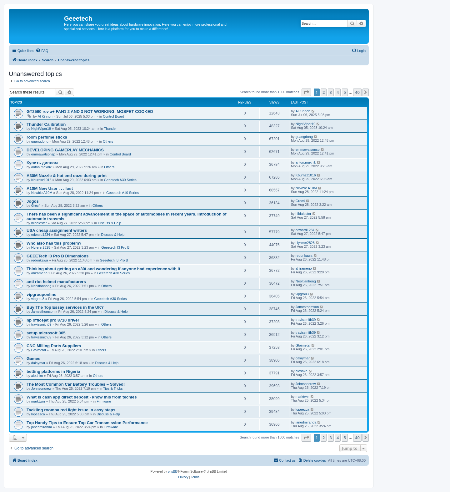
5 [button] (345, 92)
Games (33, 358)
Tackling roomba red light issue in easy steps (71, 410)
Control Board (113, 116)
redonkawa (39, 260)
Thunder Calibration (46, 124)
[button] (306, 92)
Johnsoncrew (41, 388)
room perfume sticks (47, 137)
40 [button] (357, 92)
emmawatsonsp (43, 154)
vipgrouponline (41, 294)
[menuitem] (42, 50)
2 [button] (323, 92)
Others (108, 141)
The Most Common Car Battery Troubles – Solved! (76, 384)
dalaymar (38, 363)
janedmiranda (41, 427)
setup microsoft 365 (46, 333)
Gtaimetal (38, 350)
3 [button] (331, 92)
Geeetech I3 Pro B (115, 247)
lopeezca (38, 414)
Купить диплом (42, 162)
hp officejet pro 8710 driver (53, 320)
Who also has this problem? (54, 243)
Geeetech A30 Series (120, 180)
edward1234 (40, 234)
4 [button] (338, 92)
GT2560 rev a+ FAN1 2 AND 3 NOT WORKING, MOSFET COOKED (90, 111)
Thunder (110, 128)
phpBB (172, 471)
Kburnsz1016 (41, 180)
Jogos (33, 201)
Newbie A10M (41, 193)
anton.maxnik (41, 167)
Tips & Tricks (113, 388)
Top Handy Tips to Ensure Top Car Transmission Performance (87, 422)
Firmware (104, 401)
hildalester (39, 223)
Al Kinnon (45, 116)
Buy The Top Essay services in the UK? (65, 307)
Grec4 (36, 205)
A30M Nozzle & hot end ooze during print (67, 175)
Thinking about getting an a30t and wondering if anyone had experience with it (103, 268)
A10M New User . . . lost (50, 188)
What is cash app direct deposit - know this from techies (82, 397)
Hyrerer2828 (40, 247)
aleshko (37, 376)
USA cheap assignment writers (57, 230)
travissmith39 (41, 324)
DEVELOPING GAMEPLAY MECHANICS (65, 150)
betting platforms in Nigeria (53, 371)
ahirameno (39, 273)
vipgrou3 (37, 299)
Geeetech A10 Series (122, 193)
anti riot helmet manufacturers (56, 281)
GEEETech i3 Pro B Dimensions (57, 256)
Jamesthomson (43, 311)
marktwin (38, 401)
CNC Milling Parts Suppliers (54, 345)
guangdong (39, 141)
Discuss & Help (109, 223)
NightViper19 (41, 128)
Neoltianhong (41, 286)
